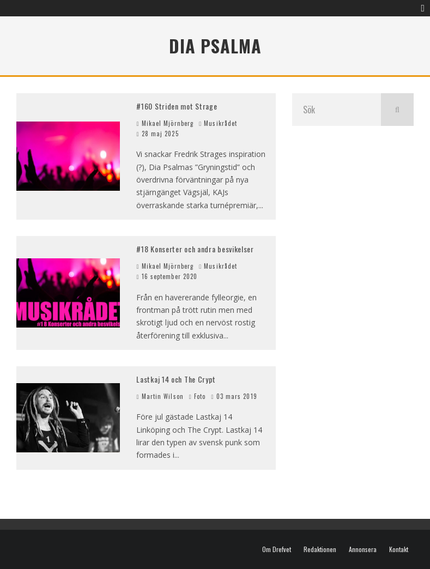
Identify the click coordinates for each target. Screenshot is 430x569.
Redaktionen (320, 549)
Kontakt (398, 549)
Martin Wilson (159, 396)
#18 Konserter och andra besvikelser (195, 249)
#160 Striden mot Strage (176, 106)
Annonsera (363, 549)
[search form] (336, 109)
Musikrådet (220, 123)
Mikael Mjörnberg (164, 123)
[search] (397, 109)
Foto (199, 396)
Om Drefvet (276, 549)
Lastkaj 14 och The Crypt (176, 379)
